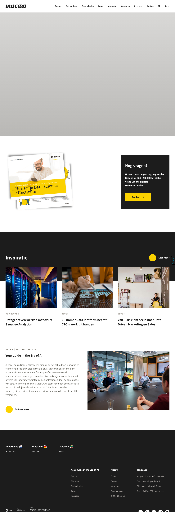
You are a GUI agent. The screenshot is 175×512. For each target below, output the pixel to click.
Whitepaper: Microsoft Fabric (149, 486)
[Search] (159, 6)
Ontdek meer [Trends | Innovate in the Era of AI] (22, 409)
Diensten (75, 481)
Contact (150, 6)
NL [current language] (166, 6)
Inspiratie (112, 6)
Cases (100, 6)
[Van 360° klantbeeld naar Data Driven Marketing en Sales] (143, 299)
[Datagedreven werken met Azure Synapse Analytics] (31, 299)
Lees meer (163, 257)
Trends (58, 6)
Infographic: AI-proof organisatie (150, 476)
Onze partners (117, 491)
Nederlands (12, 446)
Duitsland (37, 446)
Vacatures (125, 6)
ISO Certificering (118, 496)
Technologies (88, 6)
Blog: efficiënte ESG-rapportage (150, 491)
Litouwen (64, 446)
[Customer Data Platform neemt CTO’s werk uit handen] (87, 299)
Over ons (138, 6)
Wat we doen (71, 6)
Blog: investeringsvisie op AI (148, 481)
